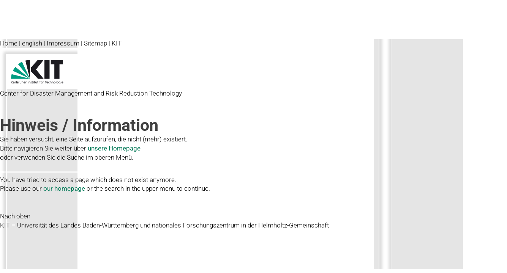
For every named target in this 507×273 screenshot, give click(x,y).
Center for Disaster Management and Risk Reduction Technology (91, 93)
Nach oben (15, 216)
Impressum (63, 43)
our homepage (64, 188)
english (32, 43)
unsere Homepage (114, 148)
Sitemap (95, 43)
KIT (117, 43)
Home (8, 43)
